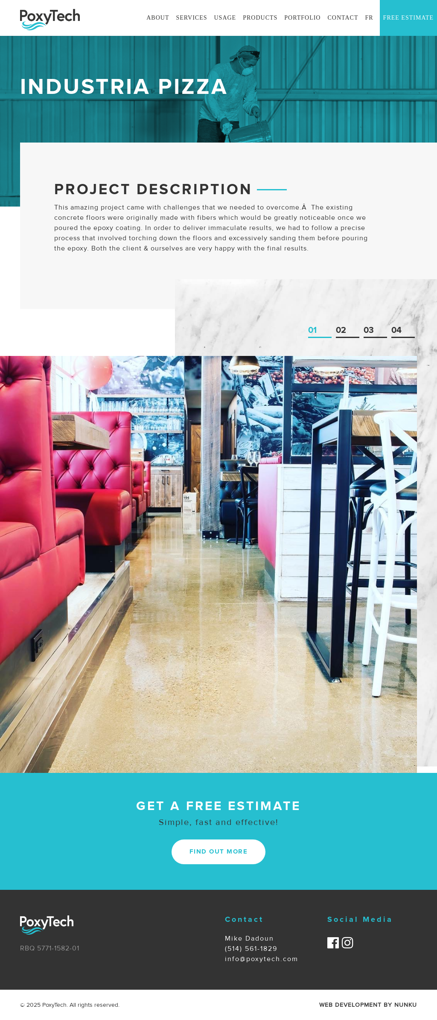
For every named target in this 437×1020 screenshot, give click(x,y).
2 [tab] (343, 330)
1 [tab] (315, 330)
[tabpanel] (208, 564)
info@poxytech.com (261, 959)
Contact (342, 18)
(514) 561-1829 (251, 948)
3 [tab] (371, 330)
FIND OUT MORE (218, 851)
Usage (225, 18)
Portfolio (302, 18)
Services (191, 18)
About (157, 18)
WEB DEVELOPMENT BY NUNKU (368, 1004)
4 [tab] (399, 330)
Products (260, 18)
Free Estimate (408, 18)
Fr (369, 18)
